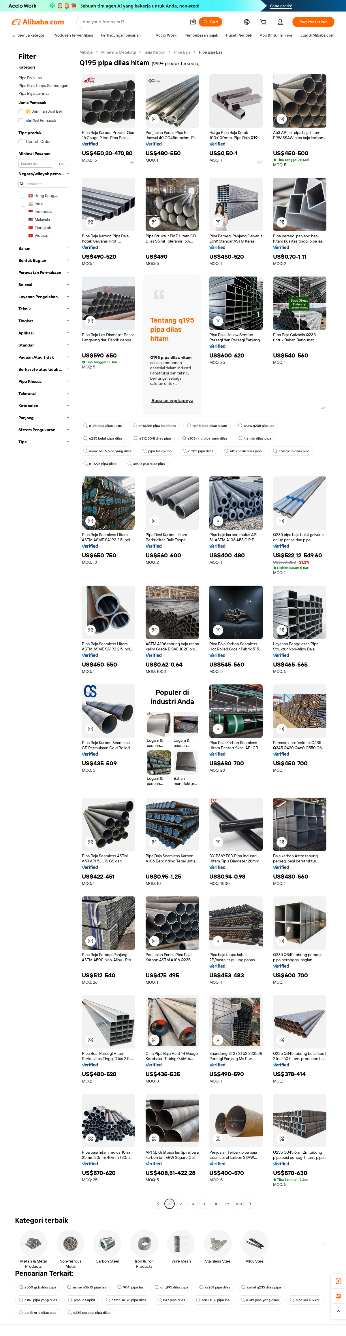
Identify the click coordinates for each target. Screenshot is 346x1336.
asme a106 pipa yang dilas (107, 451)
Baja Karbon (155, 52)
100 (239, 1204)
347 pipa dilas (171, 1300)
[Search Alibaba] (133, 22)
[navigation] (44, 628)
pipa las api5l (81, 1300)
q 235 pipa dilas (198, 451)
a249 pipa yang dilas (259, 1300)
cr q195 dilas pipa (171, 1287)
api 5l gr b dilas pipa (38, 1312)
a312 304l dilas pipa (152, 438)
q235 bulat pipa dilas (103, 438)
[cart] (264, 22)
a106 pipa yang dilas (38, 1300)
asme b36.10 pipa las (86, 1287)
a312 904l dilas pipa (243, 451)
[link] (338, 1281)
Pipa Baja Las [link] (210, 52)
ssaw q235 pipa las (256, 425)
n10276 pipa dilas (99, 463)
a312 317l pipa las (213, 1300)
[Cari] (210, 22)
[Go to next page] (250, 1204)
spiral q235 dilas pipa (261, 1287)
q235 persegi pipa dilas (88, 1312)
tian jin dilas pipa (254, 438)
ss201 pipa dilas (214, 1287)
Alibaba (86, 52)
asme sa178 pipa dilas (126, 1300)
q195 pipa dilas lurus (102, 425)
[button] (192, 21)
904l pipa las (130, 1287)
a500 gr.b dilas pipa (146, 463)
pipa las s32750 (305, 1300)
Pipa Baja (182, 52)
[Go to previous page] (158, 1204)
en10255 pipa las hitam (154, 425)
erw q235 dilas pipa (291, 451)
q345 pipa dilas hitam (207, 425)
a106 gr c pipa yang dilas (204, 438)
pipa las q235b (157, 451)
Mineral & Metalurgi (118, 52)
